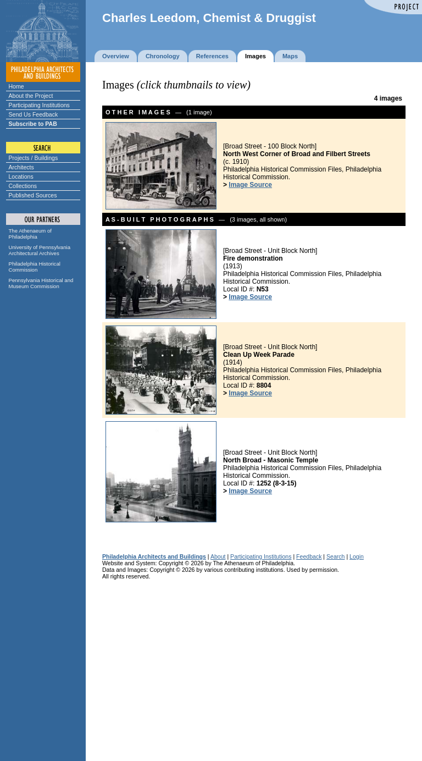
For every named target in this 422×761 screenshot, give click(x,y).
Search (335, 556)
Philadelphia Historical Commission (34, 267)
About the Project (31, 95)
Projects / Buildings (33, 158)
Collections (23, 186)
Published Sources (33, 195)
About (218, 556)
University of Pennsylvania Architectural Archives (40, 250)
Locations (21, 176)
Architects (21, 167)
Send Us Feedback (33, 114)
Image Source (250, 185)
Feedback (308, 556)
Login (356, 556)
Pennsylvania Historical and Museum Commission (41, 283)
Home (16, 86)
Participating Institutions (39, 105)
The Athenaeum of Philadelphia (30, 234)
